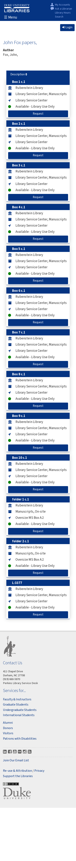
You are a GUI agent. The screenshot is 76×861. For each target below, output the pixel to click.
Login (67, 27)
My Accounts (62, 5)
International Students (19, 715)
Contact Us (12, 662)
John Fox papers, (20, 42)
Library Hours (63, 13)
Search (59, 17)
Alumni (8, 722)
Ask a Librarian (63, 9)
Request (43, 113)
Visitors (8, 733)
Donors (8, 728)
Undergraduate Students (20, 710)
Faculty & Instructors (17, 699)
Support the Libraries (18, 776)
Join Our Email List (16, 760)
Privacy (39, 771)
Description (18, 74)
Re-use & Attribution (17, 771)
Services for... (14, 690)
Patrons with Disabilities (20, 738)
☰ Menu (10, 17)
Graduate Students (15, 704)
